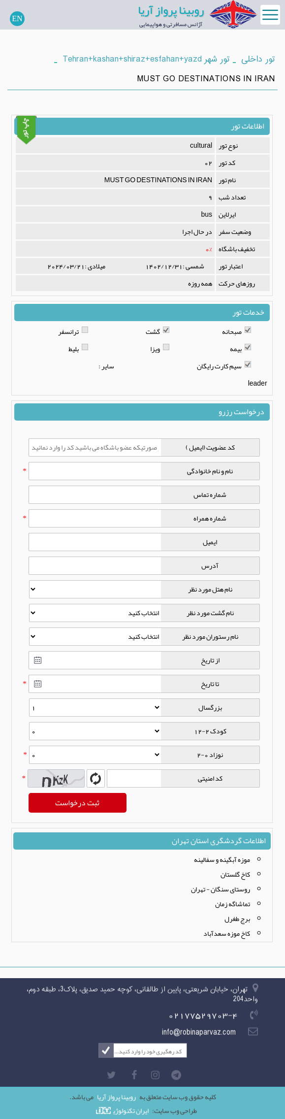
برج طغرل (237, 918)
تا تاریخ (210, 684)
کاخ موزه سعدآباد (226, 933)
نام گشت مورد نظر (210, 613)
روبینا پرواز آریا (171, 10)
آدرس (210, 565)
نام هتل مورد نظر (210, 589)
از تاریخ (210, 660)
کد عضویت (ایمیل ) (210, 447)
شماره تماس (209, 494)
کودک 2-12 (210, 731)
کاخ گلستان (235, 874)
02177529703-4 (203, 1019)
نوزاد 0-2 (210, 754)
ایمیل (210, 542)
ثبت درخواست (77, 803)
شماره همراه (209, 518)
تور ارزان (92, 1117)
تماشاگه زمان (232, 904)
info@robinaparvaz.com (199, 1037)
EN (17, 18)
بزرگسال (210, 707)
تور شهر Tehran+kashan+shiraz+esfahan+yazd (146, 59)
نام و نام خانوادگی (210, 471)
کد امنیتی (210, 778)
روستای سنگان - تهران (220, 889)
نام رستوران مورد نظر (210, 636)
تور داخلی (258, 59)
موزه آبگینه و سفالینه (222, 859)
